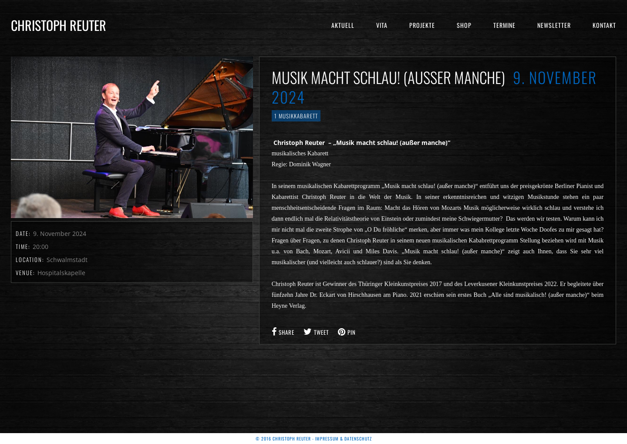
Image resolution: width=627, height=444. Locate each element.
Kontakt (604, 25)
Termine (504, 25)
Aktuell (342, 25)
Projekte (422, 25)
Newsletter (554, 25)
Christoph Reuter (58, 25)
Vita (382, 25)
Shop (464, 25)
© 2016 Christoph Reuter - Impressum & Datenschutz (314, 438)
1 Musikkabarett (296, 115)
